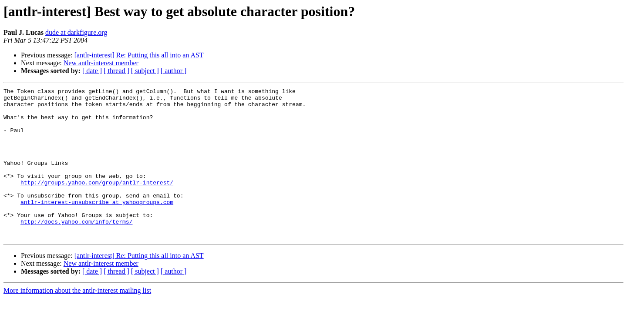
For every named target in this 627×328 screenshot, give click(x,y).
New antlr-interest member (101, 63)
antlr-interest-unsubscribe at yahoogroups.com (96, 225)
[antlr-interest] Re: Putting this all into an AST (139, 55)
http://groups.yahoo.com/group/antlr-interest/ (96, 202)
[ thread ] (116, 70)
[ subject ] (145, 70)
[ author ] (174, 70)
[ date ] (92, 70)
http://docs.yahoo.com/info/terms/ (76, 249)
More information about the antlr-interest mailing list (77, 320)
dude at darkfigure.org (76, 32)
